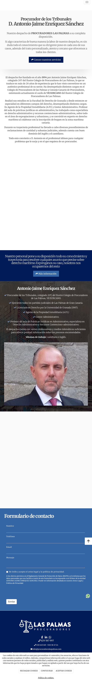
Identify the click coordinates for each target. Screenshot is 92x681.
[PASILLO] (46, 217)
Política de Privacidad (14, 583)
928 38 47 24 (53, 645)
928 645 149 (41, 645)
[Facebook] (42, 637)
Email (9, 547)
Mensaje (10, 557)
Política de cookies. (46, 678)
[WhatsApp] (50, 637)
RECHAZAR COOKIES (29, 671)
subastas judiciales (47, 130)
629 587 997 (47, 640)
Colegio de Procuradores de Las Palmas (54, 80)
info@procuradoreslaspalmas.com (46, 649)
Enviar (11, 601)
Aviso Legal (77, 581)
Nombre (10, 526)
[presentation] (27, 591)
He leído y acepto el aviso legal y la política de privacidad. (35, 572)
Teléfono (10, 536)
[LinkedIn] (46, 637)
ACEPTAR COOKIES (64, 671)
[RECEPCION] (46, 168)
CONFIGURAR (47, 671)
